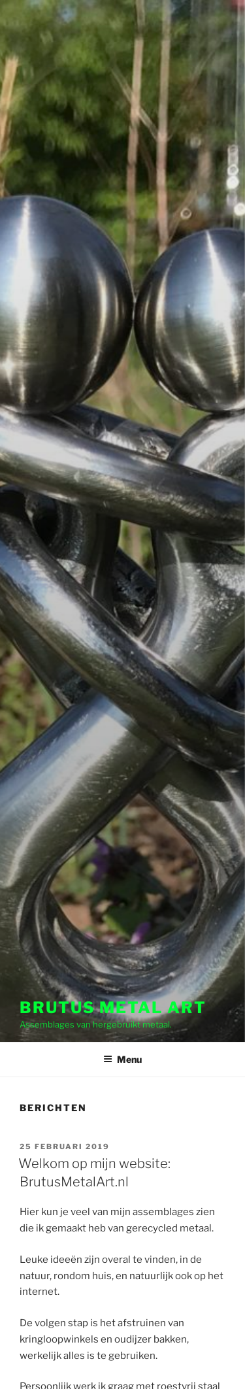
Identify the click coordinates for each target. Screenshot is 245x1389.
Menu (122, 1059)
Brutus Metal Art (113, 1007)
